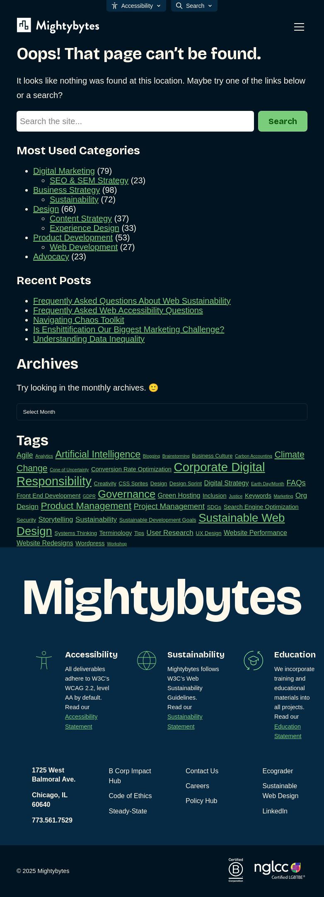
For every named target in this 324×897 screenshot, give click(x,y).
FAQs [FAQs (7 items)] (296, 482)
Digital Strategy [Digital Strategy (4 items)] (226, 483)
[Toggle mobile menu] (299, 27)
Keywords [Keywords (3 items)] (258, 495)
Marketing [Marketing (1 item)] (283, 496)
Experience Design (84, 228)
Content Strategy (81, 218)
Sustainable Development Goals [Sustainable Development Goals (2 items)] (157, 520)
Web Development (84, 247)
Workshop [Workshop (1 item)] (117, 543)
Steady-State (128, 811)
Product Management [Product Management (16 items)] (86, 505)
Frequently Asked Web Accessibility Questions (118, 310)
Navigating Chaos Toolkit (78, 319)
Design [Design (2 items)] (158, 483)
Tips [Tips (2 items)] (139, 533)
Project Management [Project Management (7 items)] (169, 506)
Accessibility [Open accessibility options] (136, 5)
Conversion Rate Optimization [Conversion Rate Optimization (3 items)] (131, 469)
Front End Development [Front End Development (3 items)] (48, 495)
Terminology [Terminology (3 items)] (115, 533)
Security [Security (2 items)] (26, 520)
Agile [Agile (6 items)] (25, 455)
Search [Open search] (194, 5)
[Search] (135, 121)
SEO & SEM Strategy (89, 180)
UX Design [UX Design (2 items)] (208, 533)
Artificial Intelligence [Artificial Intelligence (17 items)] (98, 454)
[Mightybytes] (58, 26)
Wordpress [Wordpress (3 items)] (89, 543)
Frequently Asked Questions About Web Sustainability (132, 300)
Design (46, 208)
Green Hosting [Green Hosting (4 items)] (179, 495)
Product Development (73, 237)
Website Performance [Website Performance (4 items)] (255, 532)
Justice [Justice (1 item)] (235, 496)
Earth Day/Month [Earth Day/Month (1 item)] (267, 483)
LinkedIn (275, 811)
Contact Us (202, 771)
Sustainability (74, 199)
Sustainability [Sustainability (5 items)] (96, 519)
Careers (197, 785)
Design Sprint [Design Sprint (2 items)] (185, 483)
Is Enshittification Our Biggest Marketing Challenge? (128, 329)
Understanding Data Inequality (89, 338)
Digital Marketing (64, 170)
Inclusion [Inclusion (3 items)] (215, 495)
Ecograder (278, 771)
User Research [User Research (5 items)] (170, 533)
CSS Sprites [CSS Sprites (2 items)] (133, 483)
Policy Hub (201, 800)
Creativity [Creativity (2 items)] (105, 483)
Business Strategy (66, 189)
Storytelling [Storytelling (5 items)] (56, 519)
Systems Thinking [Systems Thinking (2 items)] (76, 533)
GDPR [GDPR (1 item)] (89, 496)
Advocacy (51, 256)
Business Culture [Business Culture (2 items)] (212, 456)
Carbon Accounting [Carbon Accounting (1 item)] (253, 455)
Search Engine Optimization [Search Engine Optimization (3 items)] (261, 507)
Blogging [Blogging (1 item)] (151, 455)
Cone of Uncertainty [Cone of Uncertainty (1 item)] (69, 469)
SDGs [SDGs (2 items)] (214, 507)
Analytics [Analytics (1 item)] (44, 455)
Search (282, 121)
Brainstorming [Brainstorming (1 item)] (176, 455)
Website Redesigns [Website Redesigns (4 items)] (45, 543)
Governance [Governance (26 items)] (126, 494)
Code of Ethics (130, 795)
